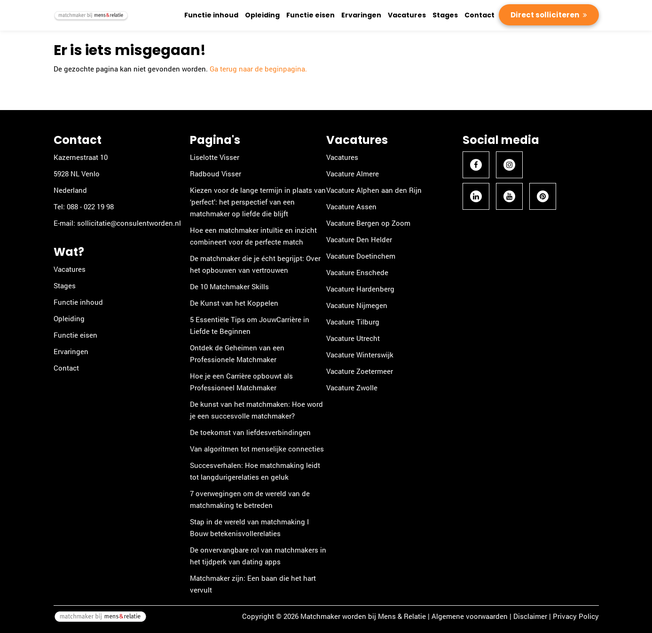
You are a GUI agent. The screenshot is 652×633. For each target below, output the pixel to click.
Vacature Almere (352, 173)
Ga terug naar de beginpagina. (258, 68)
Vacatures (407, 15)
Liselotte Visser (214, 157)
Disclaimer (530, 616)
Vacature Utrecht (353, 338)
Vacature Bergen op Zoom (368, 223)
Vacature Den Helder (359, 239)
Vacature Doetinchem (360, 256)
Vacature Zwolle (351, 387)
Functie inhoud (211, 15)
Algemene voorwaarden (470, 616)
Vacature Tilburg (352, 321)
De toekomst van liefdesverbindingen (250, 432)
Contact (479, 15)
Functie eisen (310, 15)
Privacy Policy (576, 616)
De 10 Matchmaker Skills (229, 286)
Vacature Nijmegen (356, 305)
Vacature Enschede (357, 272)
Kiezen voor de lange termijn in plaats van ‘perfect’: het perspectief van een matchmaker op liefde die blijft (258, 201)
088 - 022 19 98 (90, 206)
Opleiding (262, 15)
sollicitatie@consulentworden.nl (129, 223)
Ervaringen (361, 15)
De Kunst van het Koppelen (234, 303)
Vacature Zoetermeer (359, 371)
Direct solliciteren (546, 15)
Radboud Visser (215, 173)
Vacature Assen (351, 206)
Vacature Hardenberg (360, 288)
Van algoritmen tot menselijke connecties (257, 448)
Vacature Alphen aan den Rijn (374, 190)
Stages (445, 15)
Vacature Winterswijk (359, 354)
